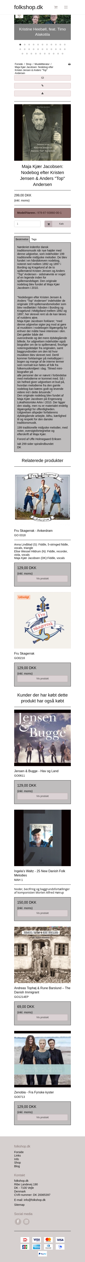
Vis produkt (42, 578)
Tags (34, 239)
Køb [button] (54, 224)
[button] (42, 78)
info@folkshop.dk (35, 1200)
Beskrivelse (22, 239)
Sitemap (19, 1204)
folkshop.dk (28, 7)
